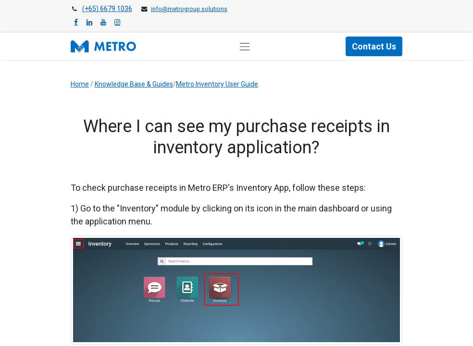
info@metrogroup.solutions (189, 9)
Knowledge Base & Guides (134, 84)
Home (80, 84)
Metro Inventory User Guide (217, 84)
